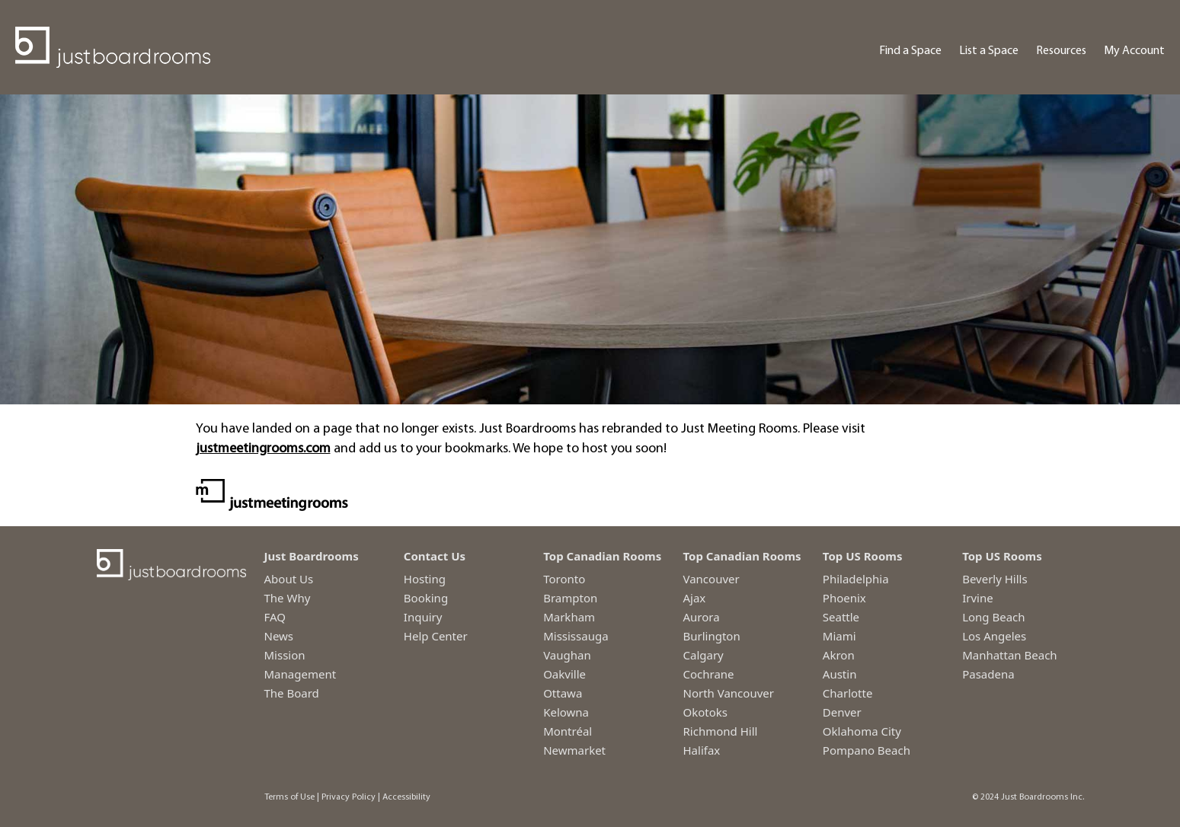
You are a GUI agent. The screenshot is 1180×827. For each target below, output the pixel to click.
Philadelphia (856, 578)
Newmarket (574, 750)
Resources (1061, 51)
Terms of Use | (291, 797)
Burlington (711, 635)
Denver (842, 712)
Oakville (564, 674)
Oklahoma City (862, 731)
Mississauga (575, 635)
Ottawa (562, 693)
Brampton (570, 597)
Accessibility (406, 797)
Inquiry (423, 616)
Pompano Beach (866, 750)
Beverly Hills (995, 578)
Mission (284, 655)
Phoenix (844, 597)
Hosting (425, 578)
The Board (291, 693)
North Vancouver (728, 693)
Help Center (436, 635)
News (279, 635)
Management (300, 674)
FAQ (275, 616)
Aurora (701, 616)
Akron (839, 655)
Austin (840, 674)
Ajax (694, 597)
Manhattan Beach (1009, 655)
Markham (569, 616)
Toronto (564, 578)
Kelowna (566, 712)
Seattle (841, 616)
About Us (289, 578)
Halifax (701, 750)
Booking (426, 597)
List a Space (989, 51)
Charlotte (848, 693)
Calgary (703, 655)
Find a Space (910, 51)
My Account (1134, 51)
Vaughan (567, 655)
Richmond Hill (720, 731)
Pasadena (988, 674)
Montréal (567, 731)
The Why (287, 597)
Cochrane (708, 674)
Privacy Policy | (350, 797)
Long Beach (993, 616)
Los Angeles (994, 635)
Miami (839, 635)
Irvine (977, 597)
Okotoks (705, 712)
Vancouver (711, 578)
